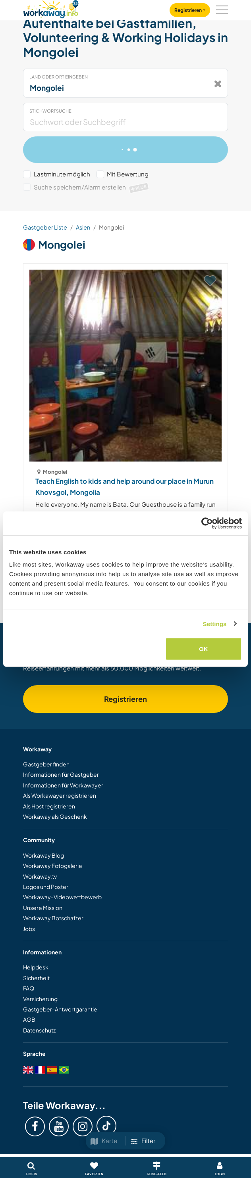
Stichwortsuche (50, 110)
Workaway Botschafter (53, 917)
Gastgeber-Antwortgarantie (60, 1009)
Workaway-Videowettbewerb (62, 896)
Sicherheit (36, 977)
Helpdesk (35, 967)
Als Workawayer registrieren (59, 795)
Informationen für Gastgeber (61, 774)
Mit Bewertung (128, 174)
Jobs (29, 928)
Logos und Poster (45, 886)
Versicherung (40, 998)
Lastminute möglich (62, 174)
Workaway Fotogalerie (52, 865)
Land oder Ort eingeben (58, 76)
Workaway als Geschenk (55, 816)
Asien (83, 227)
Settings (215, 623)
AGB (29, 1019)
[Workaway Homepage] (51, 8)
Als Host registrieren (49, 806)
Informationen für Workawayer (63, 785)
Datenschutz (39, 1030)
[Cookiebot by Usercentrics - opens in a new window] (207, 523)
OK (203, 649)
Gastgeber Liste (45, 227)
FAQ (28, 988)
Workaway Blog (43, 855)
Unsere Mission (42, 907)
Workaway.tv (40, 876)
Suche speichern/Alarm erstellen (92, 187)
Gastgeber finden (46, 764)
